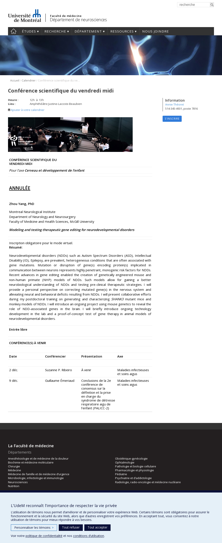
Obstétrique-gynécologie (131, 458)
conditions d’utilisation (88, 536)
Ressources (122, 31)
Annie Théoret (174, 104)
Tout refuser (71, 527)
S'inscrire (172, 118)
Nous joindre (155, 31)
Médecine (14, 470)
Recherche (55, 31)
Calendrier (29, 80)
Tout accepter (97, 527)
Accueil (13, 31)
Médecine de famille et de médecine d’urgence (38, 474)
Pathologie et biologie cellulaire (135, 466)
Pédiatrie (121, 474)
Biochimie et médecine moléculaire (31, 462)
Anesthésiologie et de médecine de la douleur (38, 458)
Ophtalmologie (124, 462)
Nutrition (13, 486)
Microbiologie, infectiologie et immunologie (36, 478)
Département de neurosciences (78, 20)
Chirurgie (14, 466)
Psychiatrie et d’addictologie (133, 478)
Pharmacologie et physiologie (134, 470)
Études (29, 31)
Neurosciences (18, 482)
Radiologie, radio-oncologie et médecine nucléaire (148, 482)
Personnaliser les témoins (34, 527)
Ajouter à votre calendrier (26, 110)
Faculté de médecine (66, 16)
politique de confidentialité (44, 536)
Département (88, 31)
